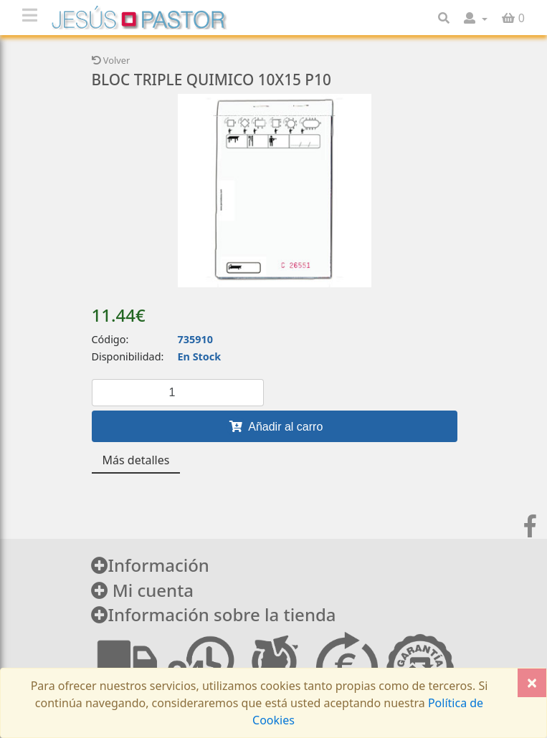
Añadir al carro (274, 426)
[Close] (532, 682)
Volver (111, 60)
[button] (475, 18)
